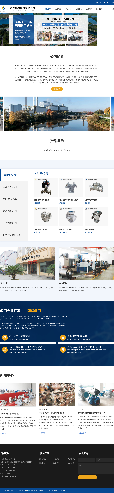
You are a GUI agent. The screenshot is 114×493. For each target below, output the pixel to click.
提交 (87, 477)
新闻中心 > (42, 463)
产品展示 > (71, 459)
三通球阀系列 (10, 174)
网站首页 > (42, 459)
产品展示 (68, 9)
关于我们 (58, 9)
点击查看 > (4, 433)
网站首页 (48, 9)
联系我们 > (71, 463)
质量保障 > (57, 463)
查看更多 (57, 89)
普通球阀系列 (10, 210)
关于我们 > (57, 459)
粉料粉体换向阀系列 (13, 235)
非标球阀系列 (10, 223)
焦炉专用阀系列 (11, 198)
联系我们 (99, 9)
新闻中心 (79, 9)
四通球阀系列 (10, 186)
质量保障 (89, 9)
